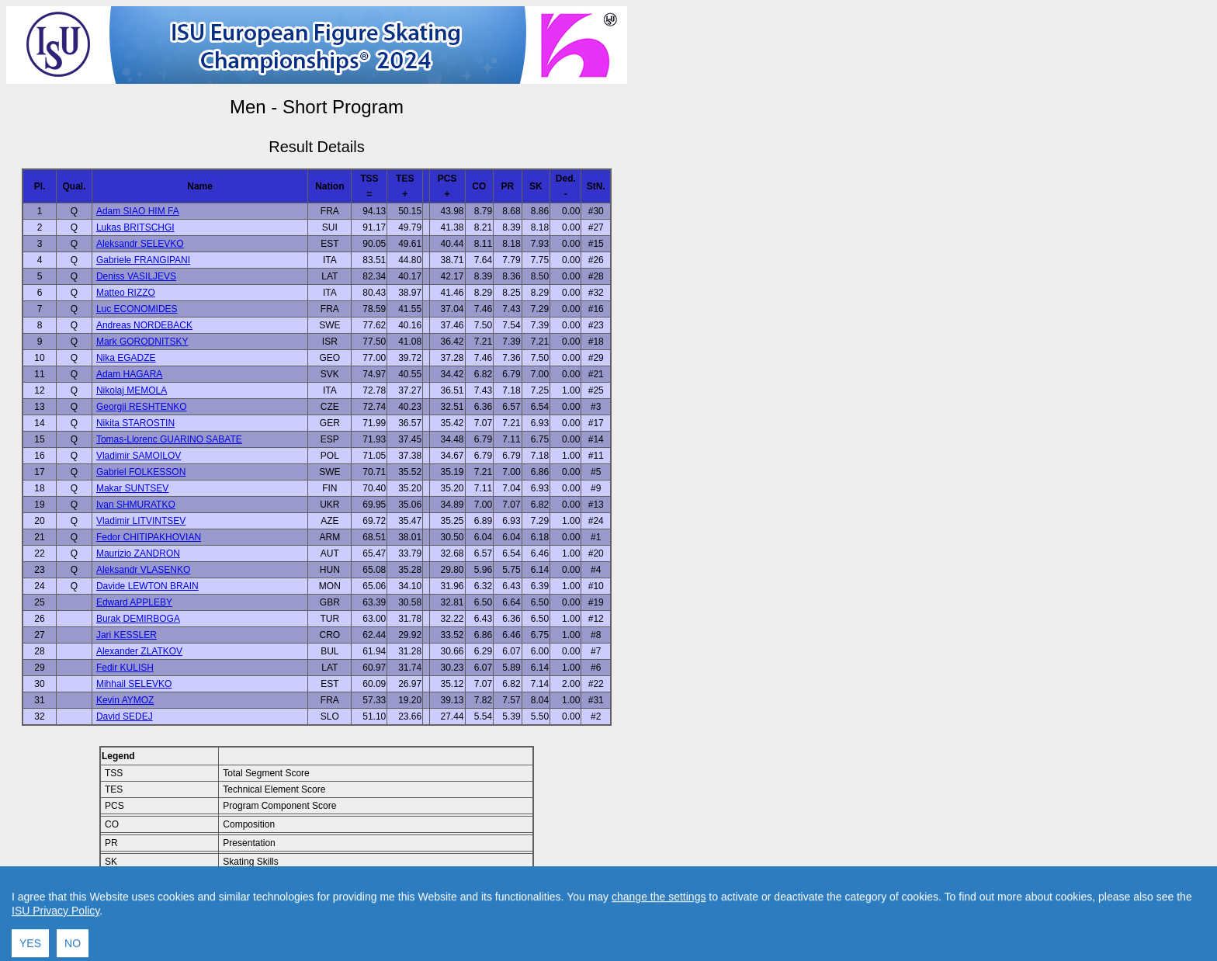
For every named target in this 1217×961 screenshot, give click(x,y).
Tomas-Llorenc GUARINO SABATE (169, 439)
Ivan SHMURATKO (135, 504)
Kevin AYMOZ (125, 700)
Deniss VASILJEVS (136, 276)
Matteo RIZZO (125, 292)
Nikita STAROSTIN (135, 423)
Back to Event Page (120, 915)
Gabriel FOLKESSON (140, 472)
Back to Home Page (250, 915)
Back (185, 915)
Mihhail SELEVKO (134, 683)
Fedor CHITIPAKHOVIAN (148, 537)
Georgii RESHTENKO (141, 406)
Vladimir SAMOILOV (138, 455)
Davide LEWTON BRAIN (147, 586)
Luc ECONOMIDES (137, 309)
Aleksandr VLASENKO (143, 569)
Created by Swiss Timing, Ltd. (491, 915)
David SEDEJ (124, 716)
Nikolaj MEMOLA (131, 390)
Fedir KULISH (125, 667)
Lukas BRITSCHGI (135, 227)
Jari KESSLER (126, 635)
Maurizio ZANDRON (138, 553)
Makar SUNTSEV (132, 488)
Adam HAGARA (129, 374)
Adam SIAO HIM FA (137, 211)
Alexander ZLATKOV (139, 651)
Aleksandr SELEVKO (140, 243)
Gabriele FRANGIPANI (143, 260)
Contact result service (372, 915)
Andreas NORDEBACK (144, 325)
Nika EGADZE (126, 357)
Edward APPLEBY (134, 602)
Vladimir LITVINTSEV (140, 520)
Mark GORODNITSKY (142, 341)
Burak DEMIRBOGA (138, 618)
